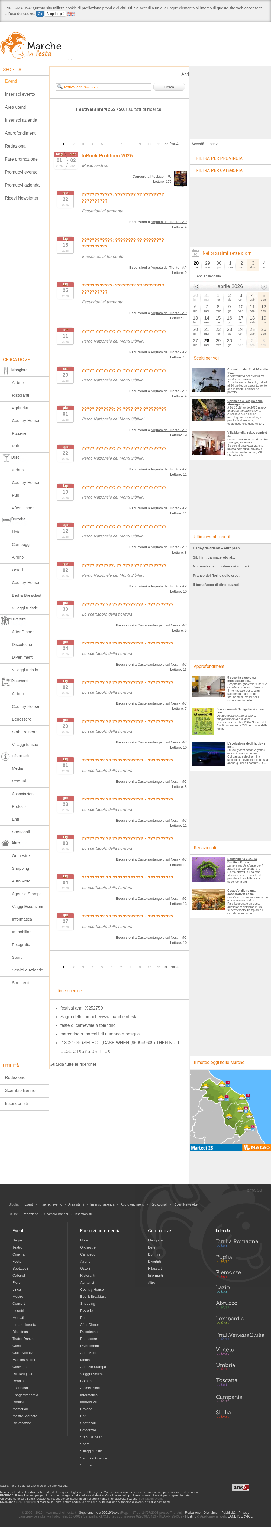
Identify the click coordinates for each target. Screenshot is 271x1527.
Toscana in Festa (240, 1383)
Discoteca (20, 1332)
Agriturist (20, 408)
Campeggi (21, 544)
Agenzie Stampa (27, 893)
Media (17, 768)
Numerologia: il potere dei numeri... (222, 566)
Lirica (16, 1289)
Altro (151, 1282)
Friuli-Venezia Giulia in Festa (240, 1337)
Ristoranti (20, 395)
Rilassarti (155, 1268)
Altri (185, 74)
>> (166, 143)
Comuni (19, 781)
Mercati (18, 1318)
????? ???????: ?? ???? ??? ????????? (124, 331)
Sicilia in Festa (240, 1414)
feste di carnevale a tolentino (88, 1025)
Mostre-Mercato (24, 1416)
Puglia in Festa (240, 1259)
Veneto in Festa (240, 1352)
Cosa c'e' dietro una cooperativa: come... (241, 892)
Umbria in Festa (240, 1367)
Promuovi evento (21, 172)
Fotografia (21, 944)
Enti (15, 819)
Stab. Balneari (24, 731)
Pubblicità (228, 1513)
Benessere (21, 719)
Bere (151, 1247)
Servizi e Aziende (27, 970)
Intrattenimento (24, 1325)
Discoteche (22, 644)
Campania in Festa (240, 1398)
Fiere (16, 1282)
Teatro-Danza (23, 1339)
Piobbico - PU (161, 176)
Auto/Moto (21, 881)
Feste (16, 1261)
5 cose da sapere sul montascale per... (242, 679)
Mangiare (155, 1240)
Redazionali (16, 146)
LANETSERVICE (240, 1516)
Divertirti (154, 1261)
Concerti (18, 1304)
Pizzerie (19, 433)
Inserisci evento (20, 94)
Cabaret (18, 1275)
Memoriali (20, 1409)
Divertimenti (22, 657)
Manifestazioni (23, 1360)
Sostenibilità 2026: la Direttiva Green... (242, 860)
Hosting (190, 1516)
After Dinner (23, 508)
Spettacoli (21, 831)
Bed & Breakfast (26, 595)
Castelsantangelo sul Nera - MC (162, 625)
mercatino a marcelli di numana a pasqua (100, 1034)
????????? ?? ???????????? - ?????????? (127, 604)
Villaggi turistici (25, 608)
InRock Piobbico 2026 (107, 155)
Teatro (17, 1247)
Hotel (16, 531)
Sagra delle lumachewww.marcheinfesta (99, 1016)
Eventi (11, 81)
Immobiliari (22, 932)
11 (159, 144)
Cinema (18, 1254)
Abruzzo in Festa (240, 1306)
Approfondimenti (21, 133)
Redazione (15, 1077)
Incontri (18, 1311)
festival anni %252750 (81, 1008)
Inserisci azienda (21, 120)
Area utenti (15, 107)
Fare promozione (21, 159)
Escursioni (20, 1388)
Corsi (16, 1346)
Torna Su (253, 1190)
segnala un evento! (151, 1498)
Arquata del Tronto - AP (169, 222)
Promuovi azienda (22, 185)
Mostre (17, 1296)
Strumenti (20, 982)
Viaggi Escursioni (27, 906)
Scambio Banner (21, 1090)
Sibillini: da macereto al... (214, 557)
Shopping (20, 868)
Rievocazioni (22, 1423)
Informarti (155, 1275)
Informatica (22, 919)
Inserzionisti (16, 1103)
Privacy (243, 1513)
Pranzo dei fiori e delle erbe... (217, 575)
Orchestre (21, 855)
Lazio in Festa (240, 1290)
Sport (17, 957)
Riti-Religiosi (22, 1374)
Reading (18, 1381)
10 (149, 144)
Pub (15, 446)
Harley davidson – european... (218, 548)
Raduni (18, 1402)
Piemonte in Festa (240, 1275)
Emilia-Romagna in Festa (240, 1244)
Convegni (19, 1367)
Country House (25, 420)
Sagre (17, 1240)
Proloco (19, 806)
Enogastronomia (25, 1395)
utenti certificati (26, 1501)
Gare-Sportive (23, 1353)
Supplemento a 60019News (99, 1513)
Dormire (154, 1254)
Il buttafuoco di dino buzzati (216, 585)
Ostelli (17, 569)
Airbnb (18, 382)
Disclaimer (211, 1513)
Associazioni (23, 793)
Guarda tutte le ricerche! (73, 1064)
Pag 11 (174, 143)
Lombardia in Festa (240, 1321)
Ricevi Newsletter (21, 198)
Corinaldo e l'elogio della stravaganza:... (245, 402)
